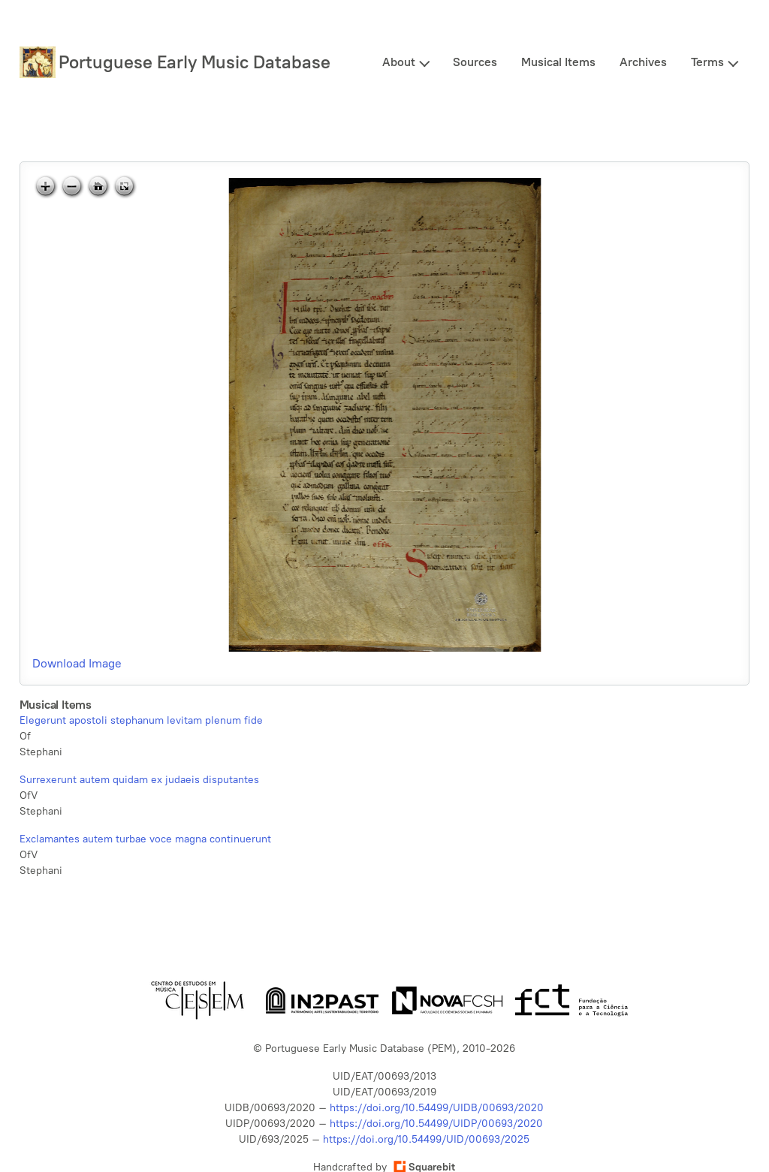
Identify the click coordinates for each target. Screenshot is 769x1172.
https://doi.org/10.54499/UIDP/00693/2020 (436, 1123)
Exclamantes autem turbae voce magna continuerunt (145, 839)
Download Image (77, 663)
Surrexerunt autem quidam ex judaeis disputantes (139, 779)
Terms (707, 62)
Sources (475, 62)
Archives (643, 62)
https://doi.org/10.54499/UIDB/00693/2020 (437, 1107)
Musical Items (558, 62)
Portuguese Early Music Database (194, 62)
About (398, 62)
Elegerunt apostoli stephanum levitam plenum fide (141, 720)
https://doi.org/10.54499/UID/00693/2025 (426, 1139)
